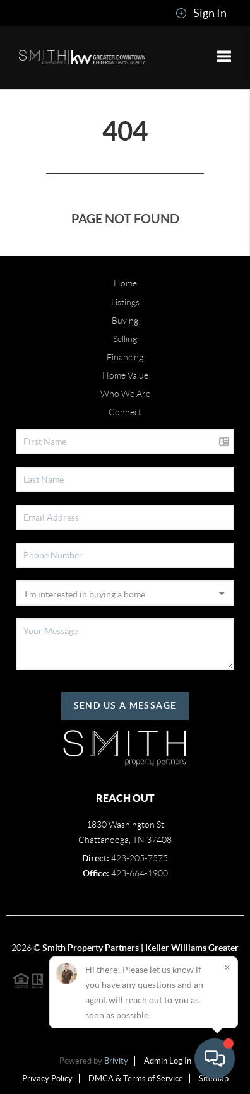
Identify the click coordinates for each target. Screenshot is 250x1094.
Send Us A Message (125, 705)
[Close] (227, 967)
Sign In (201, 13)
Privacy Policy (47, 1078)
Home (125, 283)
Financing (125, 357)
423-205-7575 (139, 858)
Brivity (116, 1061)
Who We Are (125, 394)
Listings (125, 302)
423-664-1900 (139, 873)
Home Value (125, 375)
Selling (125, 339)
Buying (125, 320)
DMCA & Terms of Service (135, 1078)
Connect (125, 412)
